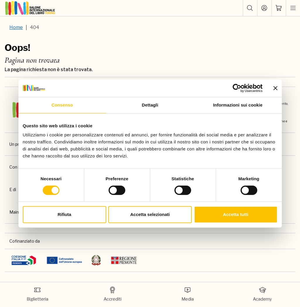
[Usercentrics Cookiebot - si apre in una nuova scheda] (237, 88)
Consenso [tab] (62, 104)
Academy (262, 294)
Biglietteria (37, 294)
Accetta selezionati (150, 214)
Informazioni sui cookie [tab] (238, 104)
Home (16, 27)
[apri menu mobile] (293, 8)
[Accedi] (264, 8)
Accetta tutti (235, 214)
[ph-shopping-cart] (279, 8)
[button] (250, 8)
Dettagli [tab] (150, 104)
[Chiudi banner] (275, 88)
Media (187, 294)
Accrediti (112, 294)
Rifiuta (64, 214)
